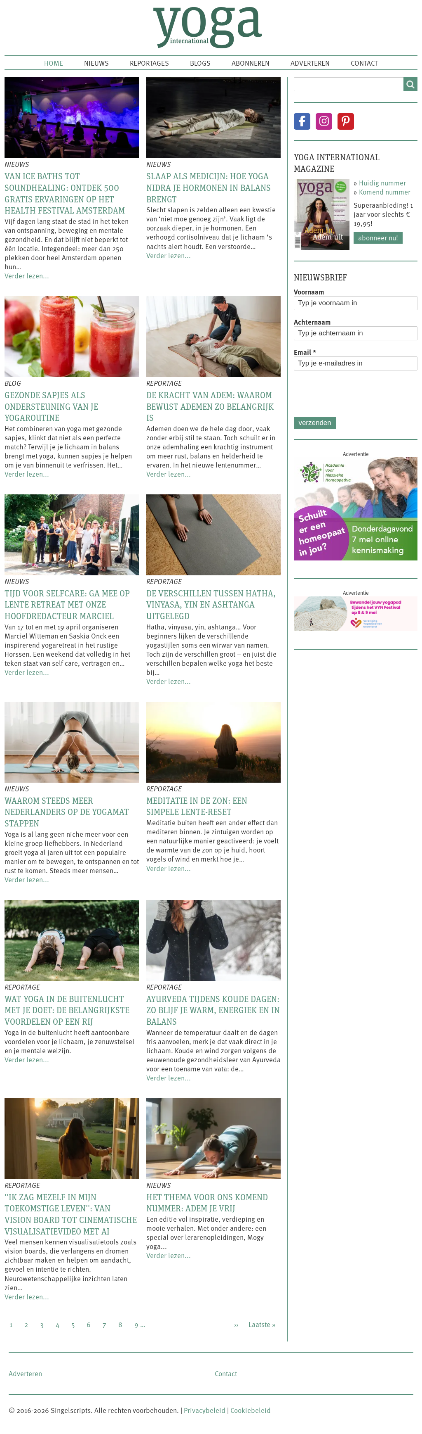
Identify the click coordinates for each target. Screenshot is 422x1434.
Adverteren (310, 63)
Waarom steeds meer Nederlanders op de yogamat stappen (67, 812)
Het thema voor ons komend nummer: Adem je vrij (207, 1202)
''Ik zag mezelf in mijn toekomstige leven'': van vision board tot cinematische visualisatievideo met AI (71, 1214)
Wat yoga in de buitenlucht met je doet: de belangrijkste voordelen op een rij (67, 1010)
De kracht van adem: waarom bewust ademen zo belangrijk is (210, 406)
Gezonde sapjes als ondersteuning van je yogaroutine (51, 406)
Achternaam (312, 321)
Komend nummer (384, 192)
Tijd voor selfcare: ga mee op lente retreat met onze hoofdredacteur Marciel (67, 604)
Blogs (200, 63)
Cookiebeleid (250, 1410)
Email (305, 351)
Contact (364, 63)
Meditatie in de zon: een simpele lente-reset (196, 806)
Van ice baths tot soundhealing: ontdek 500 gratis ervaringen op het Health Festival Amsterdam (65, 193)
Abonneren (251, 63)
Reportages (149, 63)
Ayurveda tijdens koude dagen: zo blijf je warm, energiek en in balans (213, 1010)
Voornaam (309, 291)
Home (53, 63)
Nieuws (96, 63)
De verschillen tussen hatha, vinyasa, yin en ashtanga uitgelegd (211, 604)
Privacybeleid (204, 1410)
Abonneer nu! (378, 237)
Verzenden (314, 423)
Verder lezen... (27, 275)
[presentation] (356, 393)
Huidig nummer (382, 183)
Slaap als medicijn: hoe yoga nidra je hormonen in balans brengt (208, 187)
